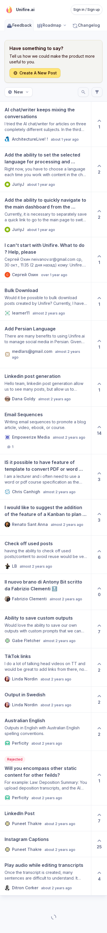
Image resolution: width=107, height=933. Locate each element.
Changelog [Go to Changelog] (86, 25)
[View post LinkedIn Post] (45, 818)
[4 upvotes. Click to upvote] (99, 876)
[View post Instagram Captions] (45, 844)
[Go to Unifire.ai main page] (20, 9)
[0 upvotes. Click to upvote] (99, 592)
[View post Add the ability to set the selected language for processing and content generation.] (45, 169)
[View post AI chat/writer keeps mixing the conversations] (45, 124)
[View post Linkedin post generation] (45, 387)
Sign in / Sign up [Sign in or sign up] (86, 9)
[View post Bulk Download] (45, 301)
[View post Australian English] (45, 732)
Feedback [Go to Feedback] (19, 25)
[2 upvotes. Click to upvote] (99, 169)
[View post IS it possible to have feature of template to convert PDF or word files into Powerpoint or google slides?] (45, 476)
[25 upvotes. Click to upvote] (99, 844)
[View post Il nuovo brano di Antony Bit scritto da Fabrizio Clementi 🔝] (45, 592)
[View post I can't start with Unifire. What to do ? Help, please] (45, 259)
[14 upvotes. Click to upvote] (99, 430)
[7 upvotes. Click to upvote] (99, 629)
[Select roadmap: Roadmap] (52, 25)
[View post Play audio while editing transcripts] (45, 876)
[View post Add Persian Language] (45, 344)
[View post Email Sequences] (45, 430)
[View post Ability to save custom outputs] (45, 629)
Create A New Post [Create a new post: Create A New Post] (35, 72)
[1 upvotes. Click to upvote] (99, 124)
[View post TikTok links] (45, 667)
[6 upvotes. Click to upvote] (99, 555)
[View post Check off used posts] (45, 555)
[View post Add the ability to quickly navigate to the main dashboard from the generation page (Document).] (45, 214)
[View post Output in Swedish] (45, 699)
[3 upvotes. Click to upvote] (99, 476)
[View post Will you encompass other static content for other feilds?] (45, 778)
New (18, 91)
